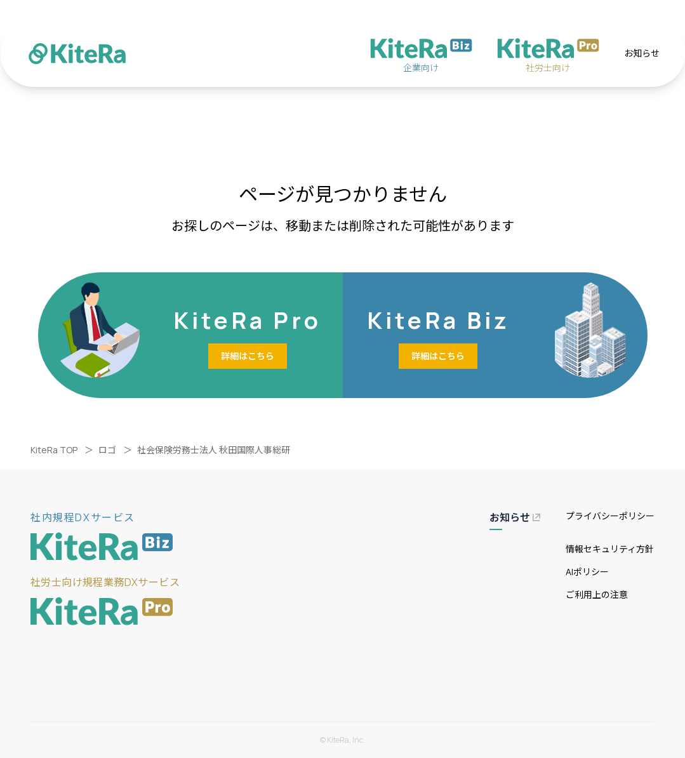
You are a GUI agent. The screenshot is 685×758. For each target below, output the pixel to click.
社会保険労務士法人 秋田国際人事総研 (213, 450)
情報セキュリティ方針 (610, 549)
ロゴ (107, 450)
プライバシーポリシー (610, 516)
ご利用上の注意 (597, 594)
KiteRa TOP (53, 450)
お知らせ (642, 53)
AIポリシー (587, 572)
